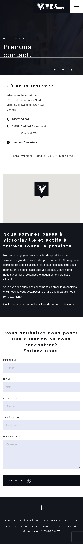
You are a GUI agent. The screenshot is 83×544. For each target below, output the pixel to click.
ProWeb (28, 526)
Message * (12, 436)
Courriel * (12, 398)
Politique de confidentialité (56, 526)
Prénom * (11, 360)
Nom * (8, 379)
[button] (41, 190)
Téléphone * (13, 417)
